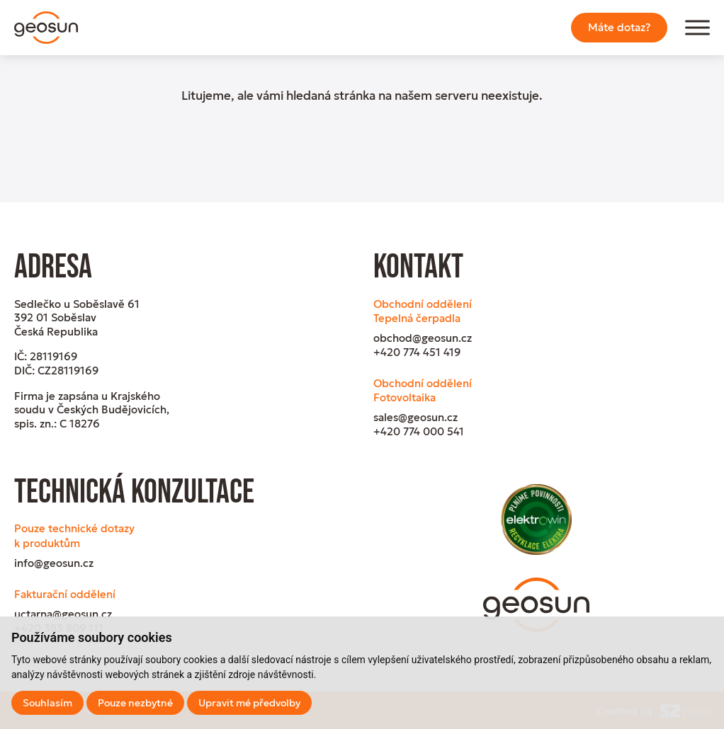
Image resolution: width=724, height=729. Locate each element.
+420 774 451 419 (416, 352)
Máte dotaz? (619, 27)
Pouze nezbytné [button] (135, 702)
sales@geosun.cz (415, 417)
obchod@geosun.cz (422, 338)
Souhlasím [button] (47, 702)
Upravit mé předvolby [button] (249, 702)
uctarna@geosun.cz (63, 614)
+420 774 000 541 (418, 431)
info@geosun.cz (54, 563)
